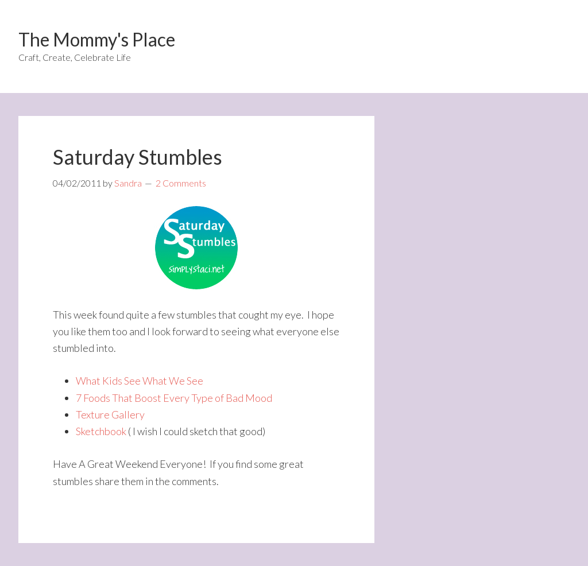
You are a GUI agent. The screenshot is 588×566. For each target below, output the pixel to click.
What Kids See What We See (139, 380)
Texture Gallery (110, 414)
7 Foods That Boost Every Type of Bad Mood (174, 397)
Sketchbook (101, 431)
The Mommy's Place (96, 39)
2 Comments (181, 182)
